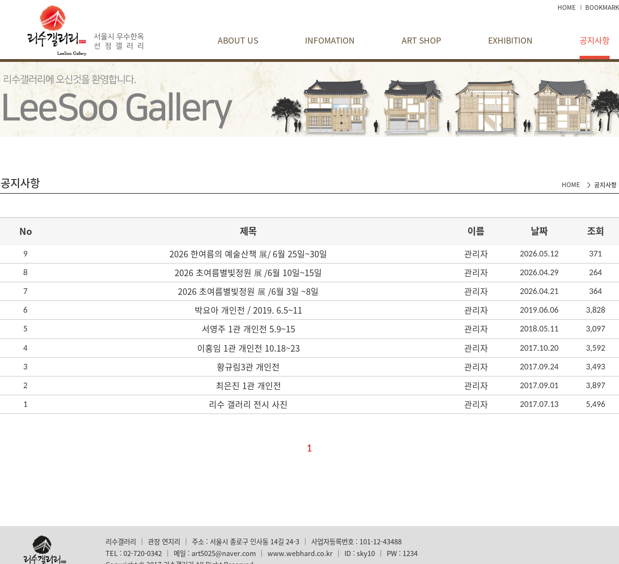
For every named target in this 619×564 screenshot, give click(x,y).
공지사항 (595, 40)
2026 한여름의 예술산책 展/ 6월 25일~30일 (248, 254)
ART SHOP (421, 40)
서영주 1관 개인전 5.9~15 (248, 329)
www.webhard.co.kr (300, 553)
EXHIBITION (510, 40)
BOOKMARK (602, 7)
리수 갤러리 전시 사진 (248, 404)
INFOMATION (330, 40)
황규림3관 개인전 (248, 367)
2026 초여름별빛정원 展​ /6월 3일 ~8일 (248, 291)
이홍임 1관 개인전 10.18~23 (248, 348)
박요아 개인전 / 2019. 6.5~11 (248, 310)
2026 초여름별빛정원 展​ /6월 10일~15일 (248, 272)
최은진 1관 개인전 (248, 385)
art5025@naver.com (223, 553)
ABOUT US (238, 40)
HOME (567, 7)
